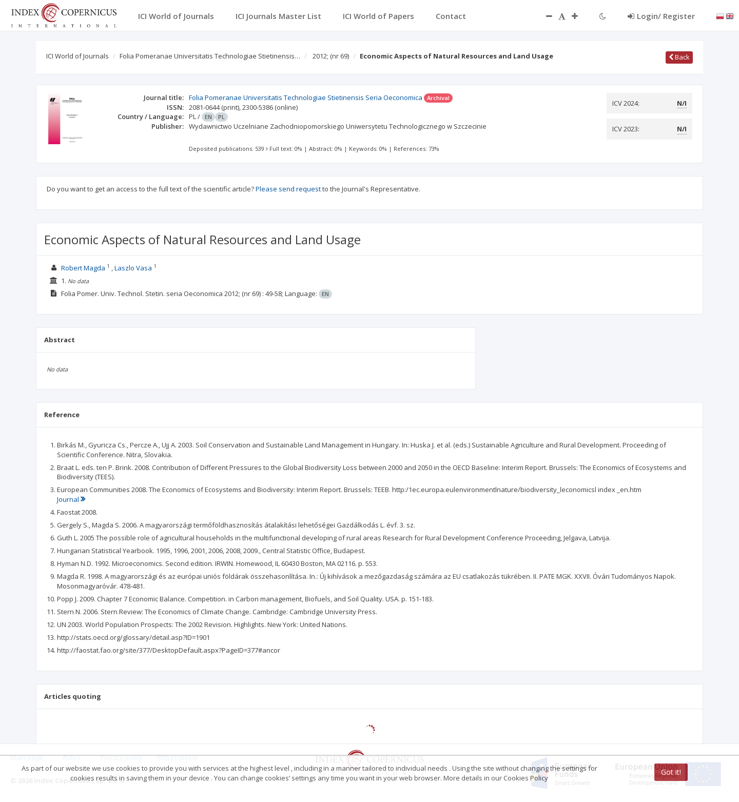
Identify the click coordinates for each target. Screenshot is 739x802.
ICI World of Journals (77, 56)
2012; (331, 56)
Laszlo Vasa (133, 267)
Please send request (288, 188)
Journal (71, 499)
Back (679, 57)
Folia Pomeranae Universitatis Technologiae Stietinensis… (210, 56)
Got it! (671, 772)
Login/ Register (661, 16)
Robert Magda (83, 267)
